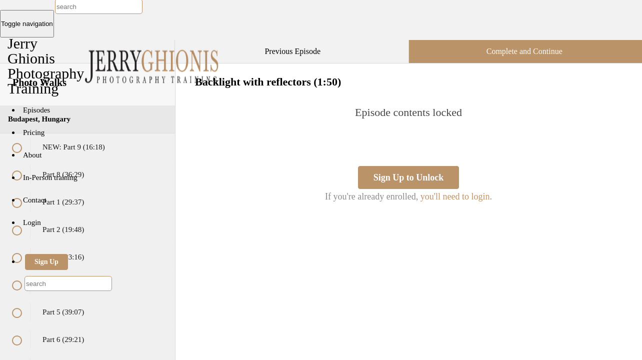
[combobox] (68, 283)
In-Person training (50, 178)
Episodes (36, 110)
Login (32, 222)
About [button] (33, 155)
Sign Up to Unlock (409, 177)
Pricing (33, 132)
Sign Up (46, 262)
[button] (157, 45)
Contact (34, 200)
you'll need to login (455, 197)
